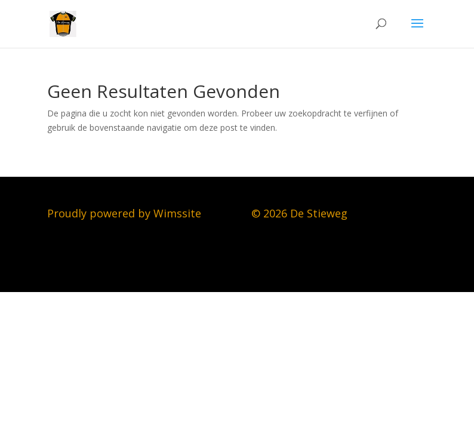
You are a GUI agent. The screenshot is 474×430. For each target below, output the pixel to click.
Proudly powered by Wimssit (121, 213)
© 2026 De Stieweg (299, 213)
